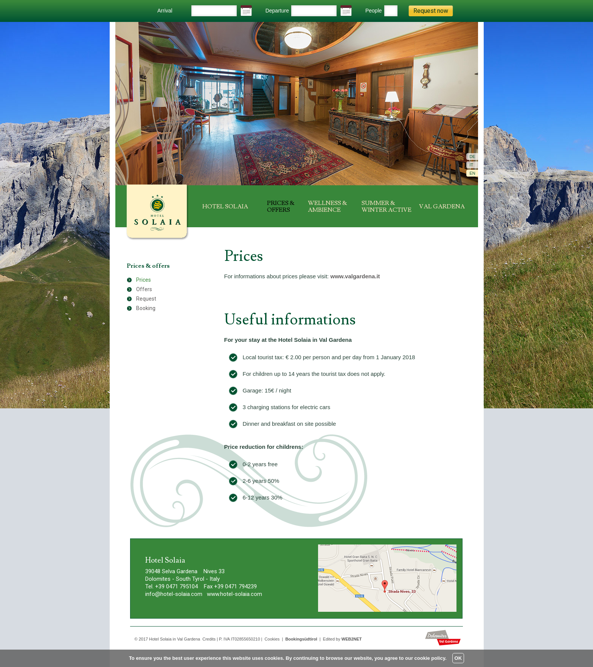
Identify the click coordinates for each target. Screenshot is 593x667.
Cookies (272, 639)
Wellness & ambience (327, 206)
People (373, 11)
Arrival (164, 11)
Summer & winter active (386, 206)
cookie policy (429, 658)
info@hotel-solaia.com (173, 594)
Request (146, 299)
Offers (144, 289)
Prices (143, 280)
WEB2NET (352, 639)
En (472, 173)
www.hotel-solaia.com (234, 594)
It (471, 165)
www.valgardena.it (355, 276)
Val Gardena (442, 206)
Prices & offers (281, 206)
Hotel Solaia (225, 206)
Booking (145, 308)
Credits (209, 639)
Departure (277, 11)
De (472, 156)
